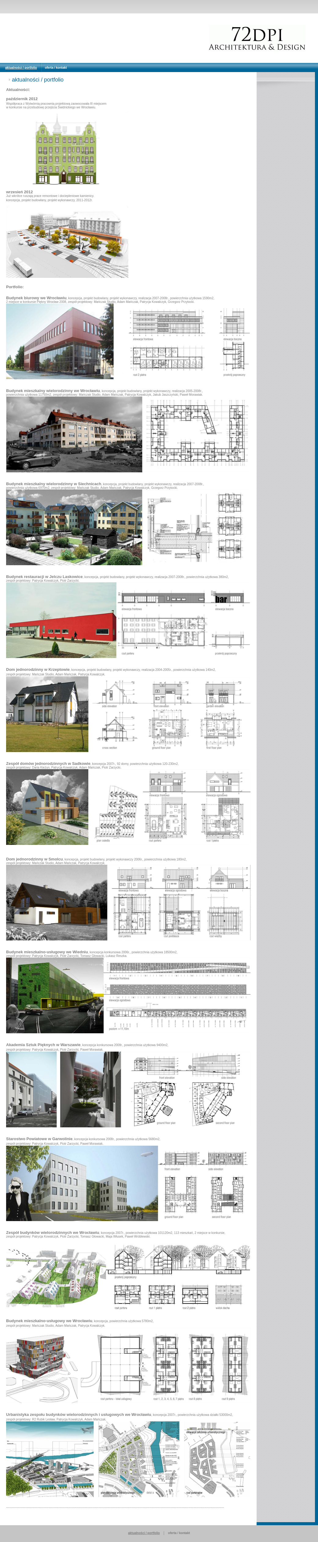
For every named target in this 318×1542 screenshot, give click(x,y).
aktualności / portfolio (21, 67)
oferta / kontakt (56, 67)
